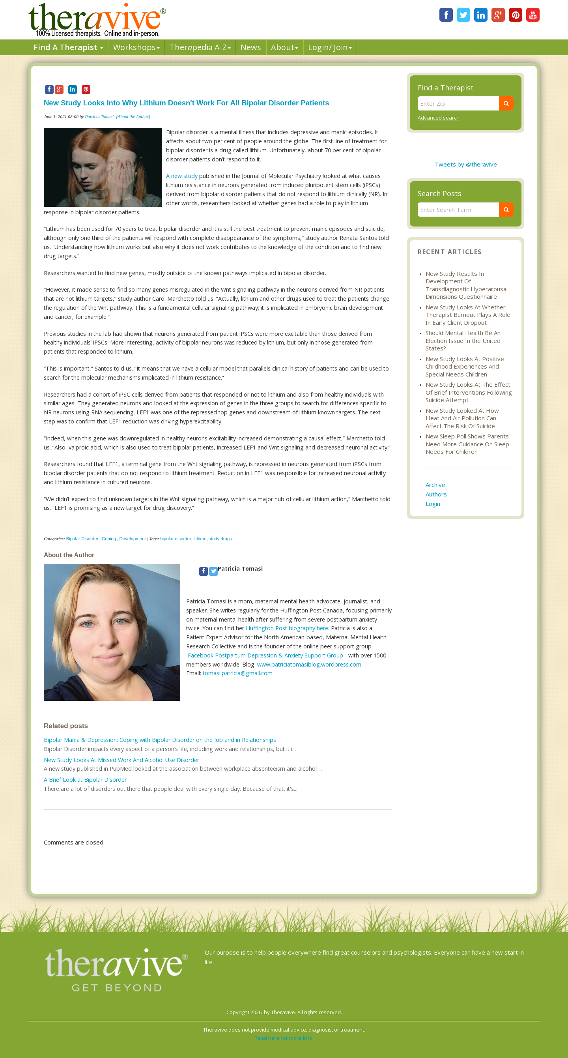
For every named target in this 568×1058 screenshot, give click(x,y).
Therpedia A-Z (200, 47)
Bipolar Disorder (82, 538)
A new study (182, 176)
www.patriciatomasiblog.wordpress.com (309, 664)
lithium (199, 538)
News (251, 47)
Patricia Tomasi (99, 116)
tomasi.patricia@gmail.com (238, 673)
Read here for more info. (284, 1037)
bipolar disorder (175, 538)
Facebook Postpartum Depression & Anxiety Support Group (265, 655)
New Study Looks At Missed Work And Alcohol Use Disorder (121, 760)
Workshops (136, 47)
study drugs (220, 538)
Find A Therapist (68, 47)
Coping (109, 538)
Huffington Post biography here (287, 628)
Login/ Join (330, 47)
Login (433, 503)
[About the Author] (133, 116)
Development (133, 538)
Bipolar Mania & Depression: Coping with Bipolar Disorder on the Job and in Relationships (160, 739)
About (284, 47)
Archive (435, 485)
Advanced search (439, 117)
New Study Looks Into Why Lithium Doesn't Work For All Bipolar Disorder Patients (186, 103)
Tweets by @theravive (466, 164)
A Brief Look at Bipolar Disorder (85, 779)
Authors (436, 494)
